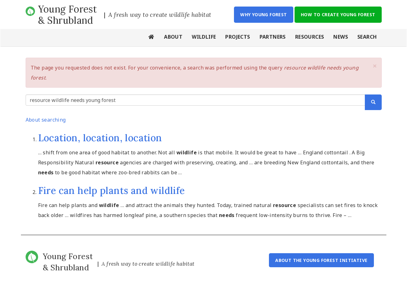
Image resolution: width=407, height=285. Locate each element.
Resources (309, 36)
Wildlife (204, 36)
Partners (273, 36)
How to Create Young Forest (338, 14)
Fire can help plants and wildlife (111, 190)
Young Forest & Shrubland (67, 14)
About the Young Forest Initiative (321, 260)
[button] (375, 66)
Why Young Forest (263, 14)
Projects (237, 36)
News (340, 36)
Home (151, 37)
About (173, 36)
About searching (46, 119)
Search (367, 36)
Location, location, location (100, 138)
